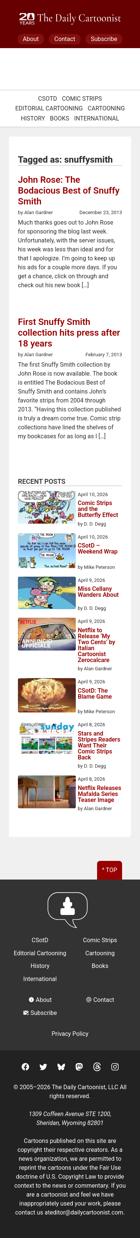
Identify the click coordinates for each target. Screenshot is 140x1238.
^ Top (109, 870)
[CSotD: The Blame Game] (47, 696)
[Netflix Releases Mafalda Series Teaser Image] (47, 793)
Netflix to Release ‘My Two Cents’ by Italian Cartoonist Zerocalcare (96, 645)
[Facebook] (25, 1068)
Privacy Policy (70, 1033)
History (33, 118)
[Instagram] (115, 1068)
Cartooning (106, 108)
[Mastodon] (79, 1068)
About (31, 39)
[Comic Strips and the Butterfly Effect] (47, 508)
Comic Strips (82, 98)
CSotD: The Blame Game (95, 694)
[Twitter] (43, 1068)
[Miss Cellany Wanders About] (47, 594)
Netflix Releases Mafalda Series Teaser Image (99, 794)
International (96, 118)
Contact (64, 39)
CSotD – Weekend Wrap (98, 549)
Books (59, 118)
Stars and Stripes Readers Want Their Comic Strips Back (99, 746)
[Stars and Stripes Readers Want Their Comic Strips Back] (47, 738)
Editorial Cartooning (49, 108)
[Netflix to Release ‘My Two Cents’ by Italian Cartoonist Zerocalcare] (47, 635)
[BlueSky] (61, 1068)
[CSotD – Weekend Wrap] (47, 552)
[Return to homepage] (70, 913)
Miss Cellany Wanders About (98, 592)
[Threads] (97, 1068)
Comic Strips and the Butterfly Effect (98, 509)
